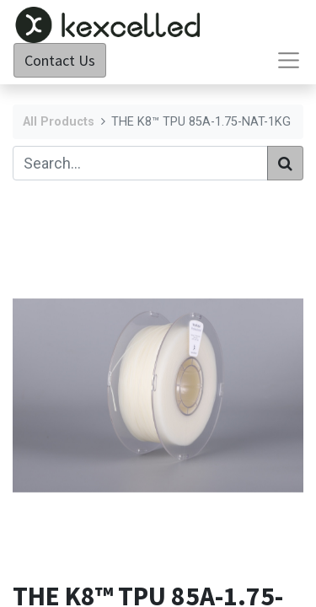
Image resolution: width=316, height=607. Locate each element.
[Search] (285, 163)
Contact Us (59, 60)
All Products (58, 122)
